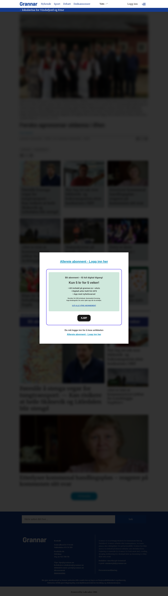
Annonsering (59, 573)
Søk (131, 519)
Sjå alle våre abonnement (84, 306)
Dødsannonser (82, 3)
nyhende (26, 150)
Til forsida (84, 496)
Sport (57, 3)
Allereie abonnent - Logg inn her (84, 261)
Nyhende (46, 3)
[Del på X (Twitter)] (142, 139)
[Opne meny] (144, 3)
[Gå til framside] (28, 4)
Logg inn (132, 3)
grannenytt (41, 150)
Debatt (67, 3)
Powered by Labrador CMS (84, 592)
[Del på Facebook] (138, 139)
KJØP (84, 318)
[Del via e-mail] (146, 139)
